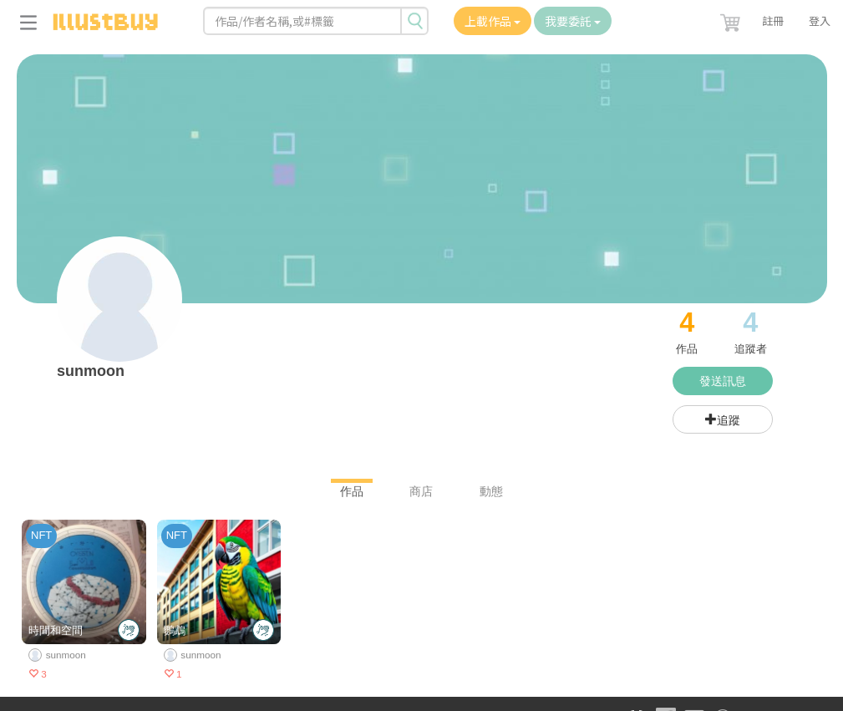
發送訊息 (722, 381)
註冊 (773, 20)
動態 (491, 491)
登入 (819, 20)
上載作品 (493, 21)
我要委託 (573, 21)
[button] (731, 19)
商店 (421, 491)
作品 (351, 491)
